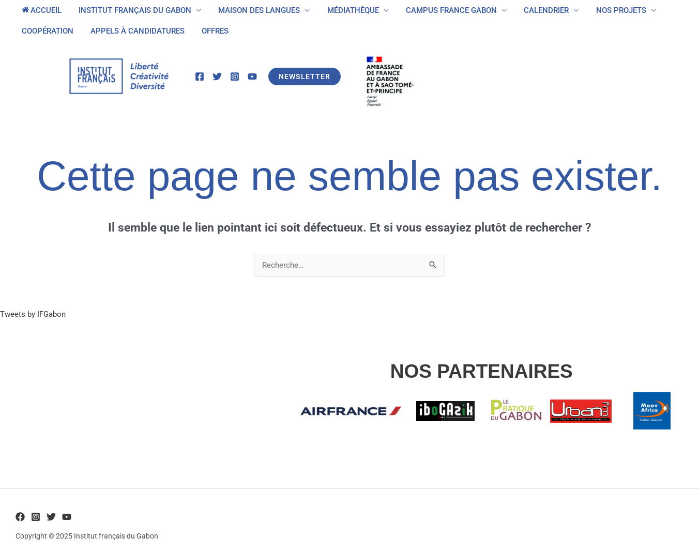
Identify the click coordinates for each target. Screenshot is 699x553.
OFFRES (210, 31)
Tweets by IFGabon (33, 314)
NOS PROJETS (610, 10)
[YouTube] (252, 76)
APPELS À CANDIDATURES (135, 31)
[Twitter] (217, 76)
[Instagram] (234, 76)
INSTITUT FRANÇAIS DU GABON (132, 10)
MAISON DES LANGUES (255, 10)
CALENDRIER (536, 10)
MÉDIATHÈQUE (347, 10)
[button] (304, 76)
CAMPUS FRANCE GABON (443, 10)
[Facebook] (199, 76)
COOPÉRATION (46, 31)
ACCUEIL (40, 10)
